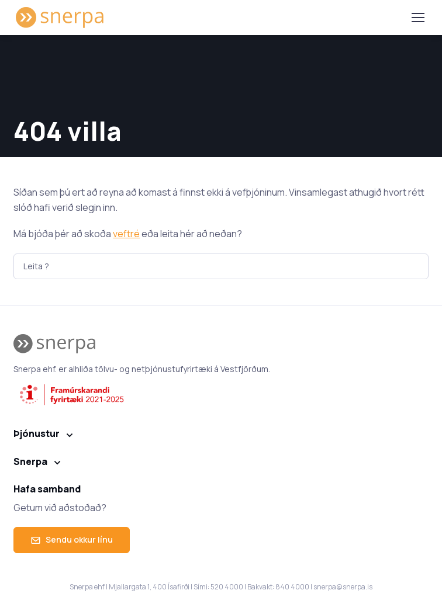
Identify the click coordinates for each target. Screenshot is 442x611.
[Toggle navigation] (417, 17)
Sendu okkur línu (71, 539)
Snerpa (30, 461)
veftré (126, 233)
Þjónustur (36, 433)
